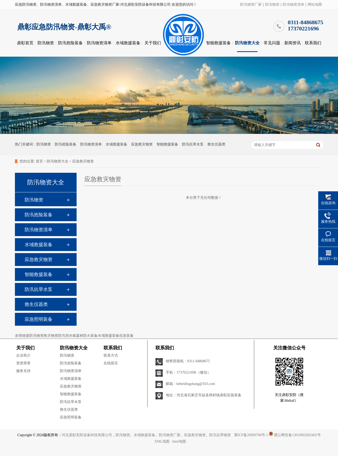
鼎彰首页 (25, 43)
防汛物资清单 (293, 4)
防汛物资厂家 (251, 4)
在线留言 (111, 363)
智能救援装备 (218, 43)
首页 (39, 161)
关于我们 (152, 43)
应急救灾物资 (142, 144)
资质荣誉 (23, 363)
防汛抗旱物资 (220, 435)
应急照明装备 (38, 319)
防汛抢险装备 (70, 43)
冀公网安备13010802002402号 (297, 435)
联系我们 (313, 43)
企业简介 (23, 355)
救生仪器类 (216, 144)
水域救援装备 (128, 43)
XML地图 (162, 441)
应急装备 (126, 336)
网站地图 (315, 4)
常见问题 (272, 43)
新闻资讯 (292, 43)
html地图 (179, 441)
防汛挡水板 (67, 336)
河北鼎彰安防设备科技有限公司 (87, 435)
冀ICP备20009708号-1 (251, 435)
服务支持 (23, 371)
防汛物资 (272, 4)
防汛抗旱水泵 (193, 144)
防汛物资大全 (247, 43)
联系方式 (111, 355)
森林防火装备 (87, 336)
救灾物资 (51, 336)
